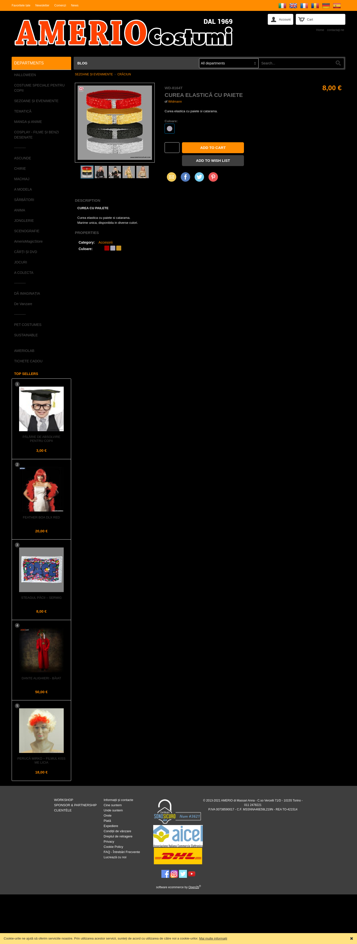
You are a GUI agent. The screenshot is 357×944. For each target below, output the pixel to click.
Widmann (175, 101)
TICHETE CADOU (28, 361)
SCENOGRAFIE (26, 231)
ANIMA (19, 210)
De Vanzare (23, 304)
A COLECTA (23, 273)
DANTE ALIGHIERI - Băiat (41, 678)
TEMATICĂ (22, 111)
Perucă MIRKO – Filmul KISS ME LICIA (41, 760)
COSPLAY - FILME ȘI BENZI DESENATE (36, 134)
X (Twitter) (199, 178)
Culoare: (171, 121)
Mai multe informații (213, 938)
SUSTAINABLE (26, 335)
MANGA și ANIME (28, 122)
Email (170, 177)
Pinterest (213, 177)
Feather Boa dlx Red (41, 517)
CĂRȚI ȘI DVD (25, 252)
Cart (310, 19)
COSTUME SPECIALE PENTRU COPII (39, 87)
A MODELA (23, 189)
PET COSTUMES (27, 325)
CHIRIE (20, 169)
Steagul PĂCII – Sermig (41, 598)
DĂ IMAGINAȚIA (27, 293)
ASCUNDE (22, 158)
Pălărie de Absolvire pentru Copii (41, 439)
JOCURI (20, 262)
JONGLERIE (24, 221)
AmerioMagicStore (28, 241)
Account (285, 19)
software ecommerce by (178, 887)
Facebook (185, 177)
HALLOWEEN (25, 75)
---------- (20, 148)
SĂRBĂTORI (24, 200)
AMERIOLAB (24, 351)
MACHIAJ (21, 179)
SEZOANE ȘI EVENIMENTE (36, 101)
